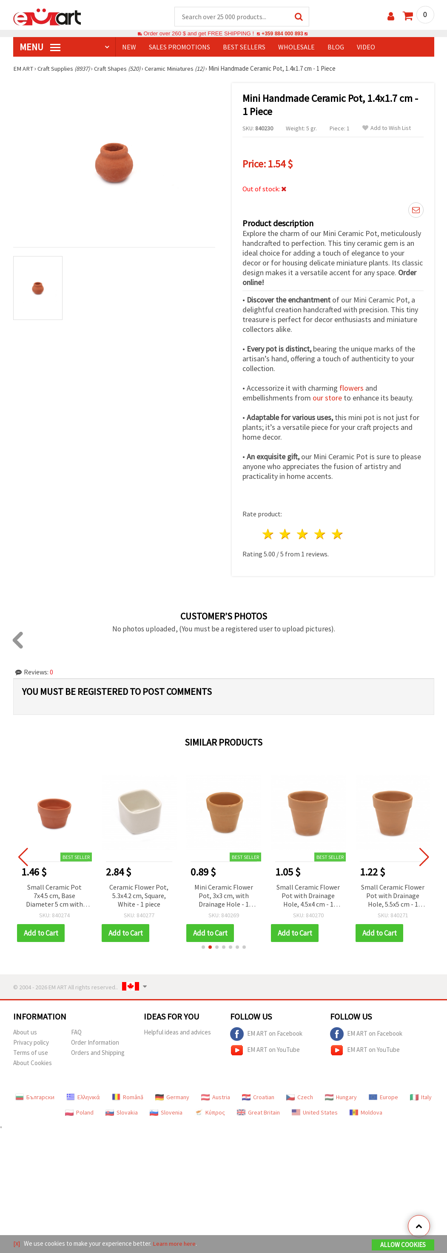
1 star (268, 534)
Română (127, 1097)
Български (34, 1097)
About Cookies (32, 1063)
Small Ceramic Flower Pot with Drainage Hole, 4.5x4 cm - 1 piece (308, 896)
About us (25, 1032)
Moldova (366, 1113)
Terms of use (30, 1053)
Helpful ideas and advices (177, 1032)
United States (315, 1113)
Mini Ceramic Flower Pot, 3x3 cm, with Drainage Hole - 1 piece (223, 896)
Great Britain (258, 1113)
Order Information (95, 1043)
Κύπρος (209, 1113)
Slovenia (166, 1113)
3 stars (303, 534)
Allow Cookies (403, 1245)
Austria (215, 1097)
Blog (335, 47)
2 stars (285, 534)
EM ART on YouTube (265, 1050)
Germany (172, 1097)
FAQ (76, 1032)
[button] (203, 947)
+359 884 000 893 (282, 34)
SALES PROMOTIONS (179, 47)
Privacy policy (31, 1043)
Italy (421, 1097)
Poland (79, 1113)
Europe (383, 1097)
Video (366, 47)
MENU (40, 47)
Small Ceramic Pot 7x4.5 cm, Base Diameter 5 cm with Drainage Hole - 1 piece (54, 896)
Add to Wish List (386, 128)
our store (327, 398)
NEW (129, 47)
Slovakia (121, 1113)
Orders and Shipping (98, 1053)
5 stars (337, 534)
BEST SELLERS (244, 47)
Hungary (341, 1097)
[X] (16, 1244)
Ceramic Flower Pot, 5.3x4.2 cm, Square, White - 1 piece (138, 896)
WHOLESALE (296, 47)
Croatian (258, 1097)
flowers (351, 388)
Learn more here (175, 1244)
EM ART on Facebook (266, 1034)
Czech (299, 1097)
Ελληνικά (83, 1097)
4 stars (320, 534)
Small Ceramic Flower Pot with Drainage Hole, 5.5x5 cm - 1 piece (392, 896)
